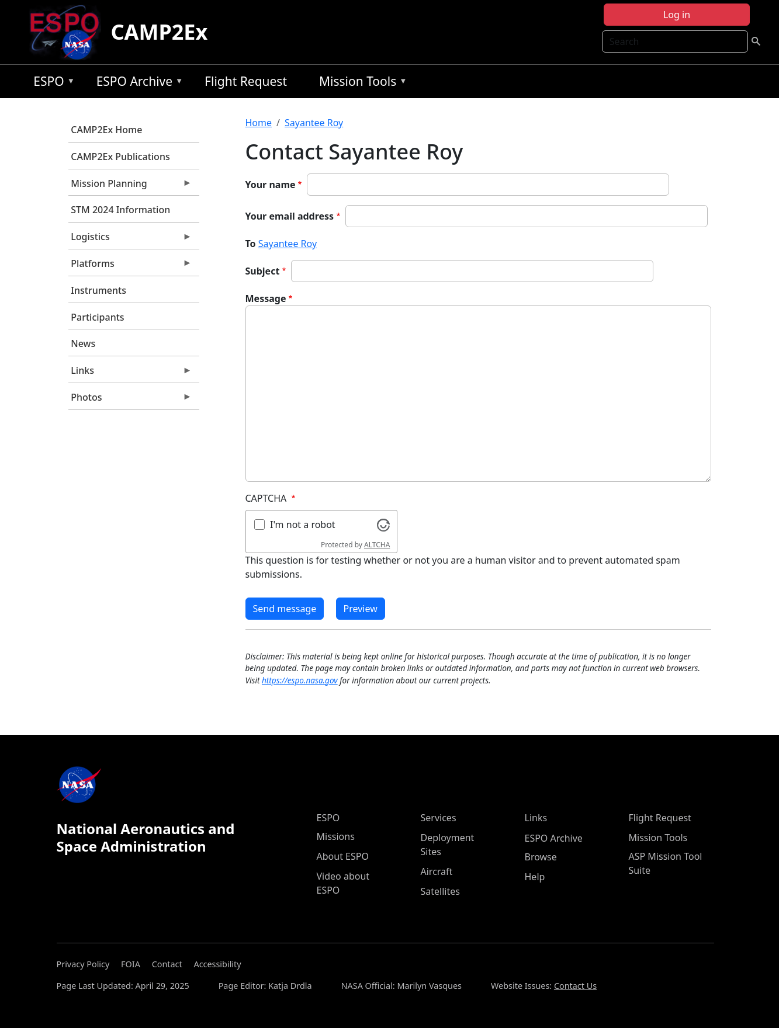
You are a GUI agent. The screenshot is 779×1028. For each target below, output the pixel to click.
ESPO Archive (137, 83)
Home (258, 122)
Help (535, 876)
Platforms (130, 266)
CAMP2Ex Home (106, 129)
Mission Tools (360, 83)
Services (438, 817)
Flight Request (246, 81)
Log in (676, 14)
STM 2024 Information (120, 209)
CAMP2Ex (158, 32)
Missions (336, 836)
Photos (130, 400)
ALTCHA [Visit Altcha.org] (377, 545)
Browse (541, 856)
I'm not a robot (302, 524)
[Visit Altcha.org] (383, 524)
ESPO (51, 83)
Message (265, 298)
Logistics (130, 239)
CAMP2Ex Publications (120, 156)
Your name (270, 184)
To (250, 243)
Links (130, 373)
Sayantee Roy (314, 122)
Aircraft (437, 871)
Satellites (440, 891)
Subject (262, 271)
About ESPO (343, 856)
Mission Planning (130, 186)
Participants (97, 317)
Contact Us (575, 985)
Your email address (289, 216)
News (83, 343)
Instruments (98, 290)
